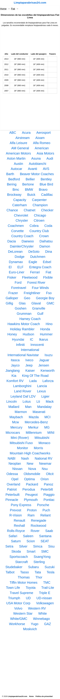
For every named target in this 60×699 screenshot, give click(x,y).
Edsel (47, 262)
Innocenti (37, 344)
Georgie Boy (45, 298)
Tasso (24, 572)
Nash (25, 458)
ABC (12, 132)
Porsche (43, 505)
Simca (37, 546)
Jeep (29, 365)
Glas (22, 303)
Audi (49, 158)
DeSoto (33, 251)
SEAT (45, 541)
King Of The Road (35, 375)
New (30, 463)
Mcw (15, 422)
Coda (48, 226)
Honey (12, 334)
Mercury (16, 427)
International (30, 350)
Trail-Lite (47, 587)
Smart (31, 551)
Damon (44, 246)
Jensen (43, 365)
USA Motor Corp (18, 603)
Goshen (20, 308)
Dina (48, 251)
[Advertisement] (30, 40)
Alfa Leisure (18, 143)
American (42, 148)
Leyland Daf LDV (23, 396)
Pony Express (21, 505)
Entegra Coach (40, 267)
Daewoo (28, 241)
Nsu (45, 469)
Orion (45, 479)
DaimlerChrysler (22, 246)
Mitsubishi (42, 437)
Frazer (13, 293)
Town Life (13, 587)
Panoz (48, 484)
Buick (31, 194)
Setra (9, 546)
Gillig (9, 303)
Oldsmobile (32, 474)
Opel (14, 479)
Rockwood (38, 525)
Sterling (39, 562)
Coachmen (16, 226)
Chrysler (22, 220)
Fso (49, 293)
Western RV (37, 608)
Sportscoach (18, 556)
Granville (38, 308)
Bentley (46, 179)
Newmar (45, 463)
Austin (18, 163)
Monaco (44, 443)
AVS (46, 169)
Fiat (13, 8)
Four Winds (40, 288)
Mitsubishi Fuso (21, 443)
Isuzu (48, 355)
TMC (46, 582)
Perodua (28, 489)
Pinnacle (11, 500)
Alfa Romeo (41, 143)
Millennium (34, 432)
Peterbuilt (12, 494)
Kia (13, 375)
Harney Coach (30, 319)
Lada (33, 381)
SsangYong (42, 556)
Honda (45, 329)
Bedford (14, 179)
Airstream (22, 138)
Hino (49, 324)
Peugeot (31, 494)
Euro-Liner (16, 272)
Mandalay (44, 407)
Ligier (45, 396)
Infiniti (20, 344)
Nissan (17, 469)
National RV (43, 458)
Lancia (42, 386)
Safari (13, 536)
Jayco (15, 365)
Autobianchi (37, 163)
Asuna (36, 158)
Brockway (14, 194)
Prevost (15, 510)
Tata (38, 572)
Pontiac (49, 500)
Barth (10, 174)
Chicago (40, 215)
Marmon (21, 412)
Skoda (16, 551)
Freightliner (32, 293)
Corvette (17, 231)
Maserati (39, 412)
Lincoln (11, 401)
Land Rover (22, 391)
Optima (29, 479)
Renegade (38, 520)
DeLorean (15, 251)
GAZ (47, 624)
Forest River (36, 282)
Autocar (16, 169)
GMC (50, 303)
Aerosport (43, 132)
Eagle (33, 262)
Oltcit (50, 474)
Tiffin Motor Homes (23, 582)
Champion (40, 205)
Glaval (36, 303)
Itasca (15, 360)
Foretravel (18, 288)
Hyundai (18, 339)
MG (47, 427)
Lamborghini (22, 386)
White (42, 613)
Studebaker (13, 567)
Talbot (10, 572)
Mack (50, 401)
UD (28, 598)
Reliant (45, 515)
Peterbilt (47, 489)
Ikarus (43, 339)
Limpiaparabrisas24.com (30, 2)
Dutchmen (37, 256)
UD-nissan (44, 598)
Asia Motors (45, 153)
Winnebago (41, 619)
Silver (23, 546)
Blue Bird (46, 184)
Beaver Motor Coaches (37, 174)
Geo (27, 298)
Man (28, 407)
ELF (20, 267)
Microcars (13, 432)
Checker (47, 210)
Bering (11, 184)
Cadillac (47, 194)
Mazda (34, 417)
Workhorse (17, 624)
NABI (11, 458)
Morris (38, 448)
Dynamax (16, 262)
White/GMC (18, 619)
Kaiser (30, 370)
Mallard (13, 407)
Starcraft (21, 562)
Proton (32, 510)
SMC (45, 551)
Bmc (15, 189)
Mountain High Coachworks (30, 453)
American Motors (18, 153)
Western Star (23, 613)
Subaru (33, 567)
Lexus (41, 391)
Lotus (27, 401)
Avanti (32, 169)
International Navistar (23, 355)
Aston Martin (16, 158)
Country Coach (22, 236)
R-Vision (15, 515)
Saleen (28, 536)
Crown (44, 236)
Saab (49, 531)
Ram (31, 515)
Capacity (19, 200)
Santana (45, 536)
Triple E (44, 593)
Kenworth (47, 370)
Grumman (24, 313)
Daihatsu (46, 241)
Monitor (22, 448)
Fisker (11, 277)
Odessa (12, 474)
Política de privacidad (44, 696)
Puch (46, 510)
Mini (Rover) (20, 437)
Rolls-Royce (16, 531)
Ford (18, 282)
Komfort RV (15, 381)
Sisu (51, 546)
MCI (47, 417)
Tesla (50, 572)
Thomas (24, 577)
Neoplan (15, 463)
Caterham (19, 205)
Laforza (48, 381)
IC (31, 339)
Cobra (34, 226)
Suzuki (50, 567)
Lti (38, 401)
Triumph (14, 598)
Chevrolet (21, 215)
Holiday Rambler (22, 329)
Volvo (18, 608)
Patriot (12, 489)
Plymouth (31, 500)
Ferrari (35, 272)
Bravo (43, 189)
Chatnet (29, 210)
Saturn (16, 541)
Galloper (12, 298)
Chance (12, 210)
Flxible (48, 277)
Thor (39, 577)
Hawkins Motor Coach (24, 324)
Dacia (11, 241)
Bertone (28, 184)
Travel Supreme (21, 593)
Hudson (28, 334)
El (10, 267)
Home (3, 8)
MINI (50, 432)
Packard (32, 484)
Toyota (31, 587)
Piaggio (48, 494)
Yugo (34, 624)
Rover (35, 531)
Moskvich (30, 629)
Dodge (19, 256)
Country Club (39, 231)
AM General (20, 148)
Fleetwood (29, 277)
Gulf (40, 313)
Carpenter (39, 200)
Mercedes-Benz (36, 422)
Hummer (46, 334)
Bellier (30, 179)
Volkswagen (45, 603)
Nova (32, 469)
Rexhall (19, 525)
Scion (31, 541)
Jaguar (44, 360)
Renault (19, 520)
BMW (29, 189)
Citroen (39, 220)
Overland (13, 484)
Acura (26, 132)
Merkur (33, 427)
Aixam (40, 138)
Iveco (29, 360)
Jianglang (12, 370)
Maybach (16, 417)
